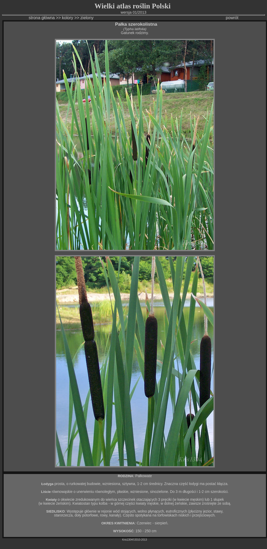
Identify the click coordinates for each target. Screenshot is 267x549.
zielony (88, 17)
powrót (232, 17)
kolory (67, 17)
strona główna (42, 17)
